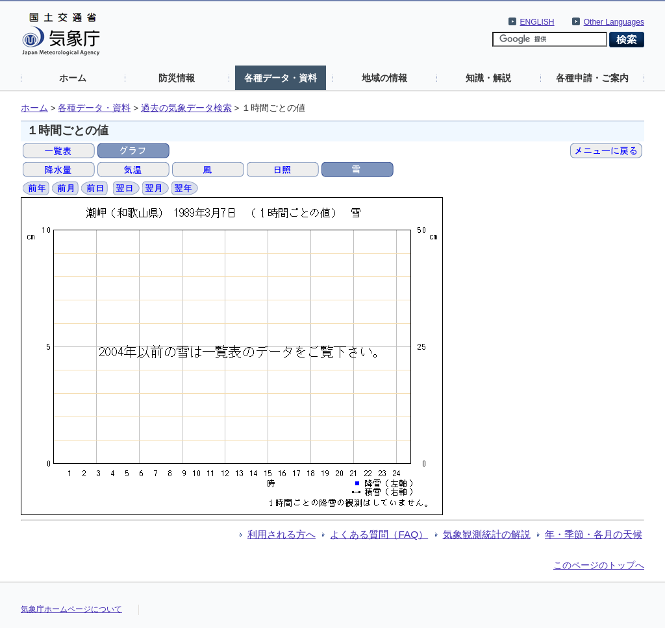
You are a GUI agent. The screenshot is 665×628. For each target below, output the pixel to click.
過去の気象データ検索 (186, 108)
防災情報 (176, 78)
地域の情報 (384, 78)
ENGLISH (537, 22)
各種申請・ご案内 (592, 78)
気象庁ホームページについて (71, 609)
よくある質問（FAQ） (379, 534)
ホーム (72, 78)
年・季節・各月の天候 (593, 534)
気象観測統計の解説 (487, 534)
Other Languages (614, 22)
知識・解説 (488, 78)
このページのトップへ (598, 565)
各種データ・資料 (280, 78)
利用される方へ (281, 534)
